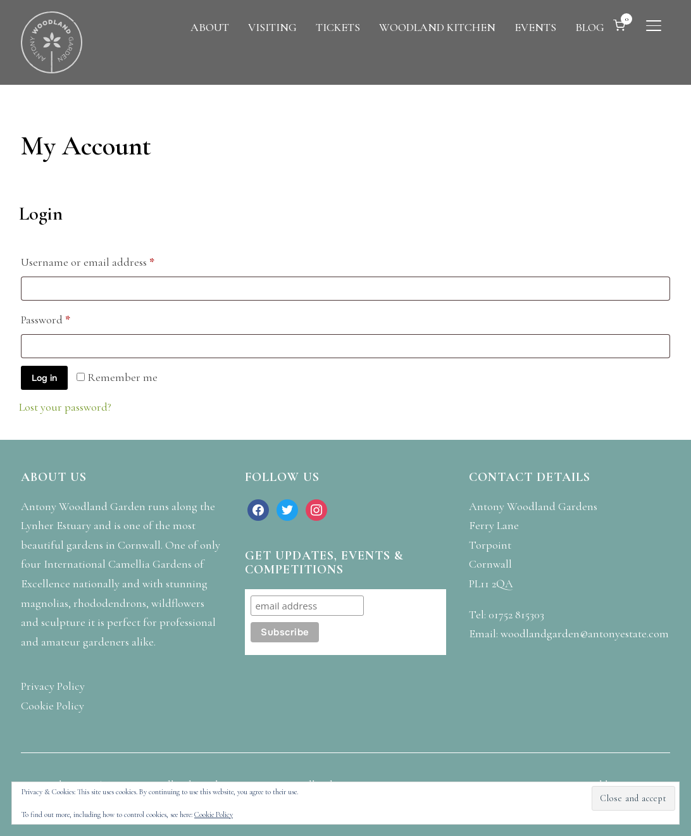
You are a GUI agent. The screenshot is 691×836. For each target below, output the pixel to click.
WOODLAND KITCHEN (437, 27)
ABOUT (209, 27)
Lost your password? (65, 407)
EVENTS (535, 27)
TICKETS (338, 27)
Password (67, 317)
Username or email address (109, 260)
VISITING (272, 27)
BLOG (589, 27)
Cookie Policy (213, 814)
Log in (44, 378)
